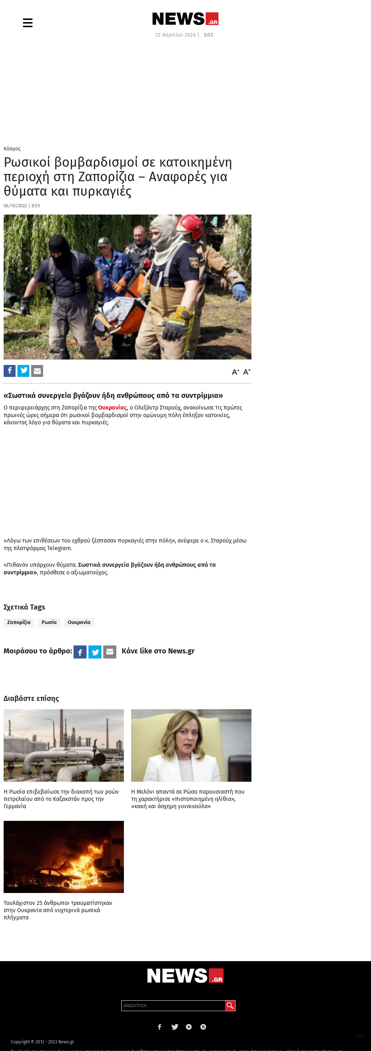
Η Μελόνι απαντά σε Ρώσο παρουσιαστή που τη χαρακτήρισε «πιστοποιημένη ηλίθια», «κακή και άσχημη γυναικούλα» (188, 799)
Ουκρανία (79, 622)
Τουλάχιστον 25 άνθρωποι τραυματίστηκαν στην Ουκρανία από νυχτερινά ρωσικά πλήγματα (58, 910)
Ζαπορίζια (19, 622)
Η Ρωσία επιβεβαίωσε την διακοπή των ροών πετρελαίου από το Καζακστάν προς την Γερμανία (61, 799)
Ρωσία (49, 622)
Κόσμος (12, 149)
